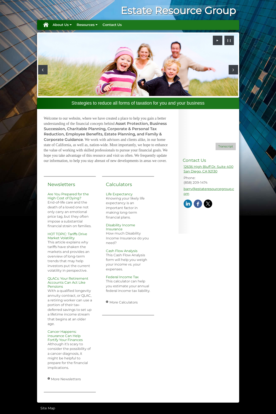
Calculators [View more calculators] (119, 184)
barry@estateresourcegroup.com (209, 191)
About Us (61, 25)
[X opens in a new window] (208, 203)
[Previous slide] (43, 69)
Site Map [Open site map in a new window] (47, 408)
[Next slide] (233, 69)
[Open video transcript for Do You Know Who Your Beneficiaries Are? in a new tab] (226, 146)
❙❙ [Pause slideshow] (229, 40)
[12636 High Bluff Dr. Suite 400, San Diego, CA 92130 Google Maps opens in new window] (208, 169)
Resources (86, 25)
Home (45, 25)
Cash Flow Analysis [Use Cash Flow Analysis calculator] (121, 251)
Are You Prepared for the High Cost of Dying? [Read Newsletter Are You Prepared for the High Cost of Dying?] (68, 196)
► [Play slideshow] (217, 40)
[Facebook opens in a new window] (198, 203)
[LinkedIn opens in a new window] (188, 203)
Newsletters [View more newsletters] (61, 184)
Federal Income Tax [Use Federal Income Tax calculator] (122, 277)
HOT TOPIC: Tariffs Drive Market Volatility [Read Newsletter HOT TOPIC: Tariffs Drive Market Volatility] (67, 236)
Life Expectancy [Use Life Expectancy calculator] (119, 194)
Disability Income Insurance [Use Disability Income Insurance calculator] (120, 227)
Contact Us (112, 25)
